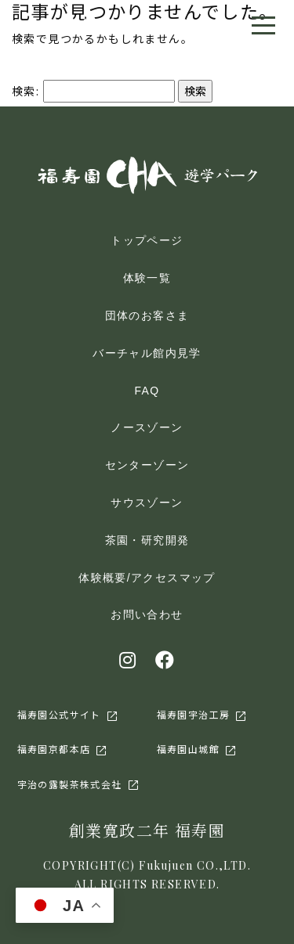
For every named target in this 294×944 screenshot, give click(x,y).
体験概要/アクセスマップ (147, 577)
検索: (25, 91)
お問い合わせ (147, 614)
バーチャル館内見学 (147, 353)
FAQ (146, 390)
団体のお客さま (147, 315)
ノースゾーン (147, 427)
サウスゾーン (147, 502)
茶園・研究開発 (147, 540)
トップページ (147, 240)
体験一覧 (147, 278)
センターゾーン (147, 465)
